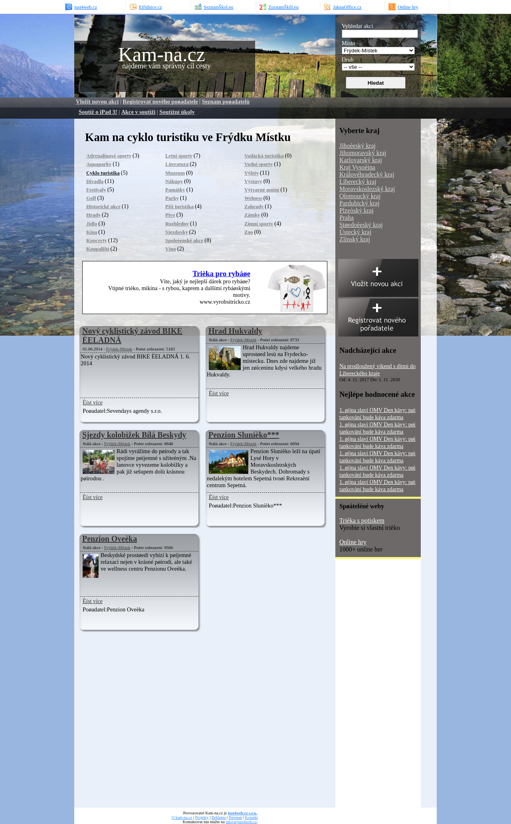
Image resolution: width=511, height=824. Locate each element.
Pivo (170, 215)
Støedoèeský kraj (361, 224)
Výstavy (253, 181)
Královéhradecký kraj (366, 174)
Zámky (252, 215)
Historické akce (103, 206)
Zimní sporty (258, 224)
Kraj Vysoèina (357, 167)
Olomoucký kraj (359, 196)
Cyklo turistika (103, 173)
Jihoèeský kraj (357, 145)
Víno (170, 249)
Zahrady (253, 206)
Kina (91, 232)
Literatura (176, 164)
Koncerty (96, 240)
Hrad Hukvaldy (235, 330)
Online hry (352, 542)
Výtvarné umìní (261, 190)
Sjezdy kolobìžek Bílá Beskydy (134, 434)
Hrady (93, 215)
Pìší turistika (179, 206)
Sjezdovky (176, 232)
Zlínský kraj (354, 239)
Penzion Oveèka (109, 538)
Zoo (248, 232)
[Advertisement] (367, 686)
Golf (91, 198)
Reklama (219, 817)
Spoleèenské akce (184, 240)
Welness (253, 198)
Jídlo (91, 224)
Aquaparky (98, 164)
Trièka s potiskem (361, 520)
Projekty (202, 817)
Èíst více (93, 402)
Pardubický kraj (359, 203)
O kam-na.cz (182, 817)
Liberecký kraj (357, 181)
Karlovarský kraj (360, 160)
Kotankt (251, 817)
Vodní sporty (258, 164)
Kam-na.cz (161, 54)
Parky (172, 198)
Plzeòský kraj (356, 210)
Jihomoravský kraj (362, 152)
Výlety (251, 173)
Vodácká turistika (264, 156)
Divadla (94, 181)
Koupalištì (97, 249)
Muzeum (175, 173)
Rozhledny (177, 224)
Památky (175, 190)
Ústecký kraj (355, 232)
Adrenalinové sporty (108, 156)
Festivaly (96, 190)
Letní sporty (178, 156)
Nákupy (174, 181)
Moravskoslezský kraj (367, 188)
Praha (346, 217)
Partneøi (235, 817)
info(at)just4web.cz (241, 822)
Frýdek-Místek (119, 348)
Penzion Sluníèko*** (243, 434)
